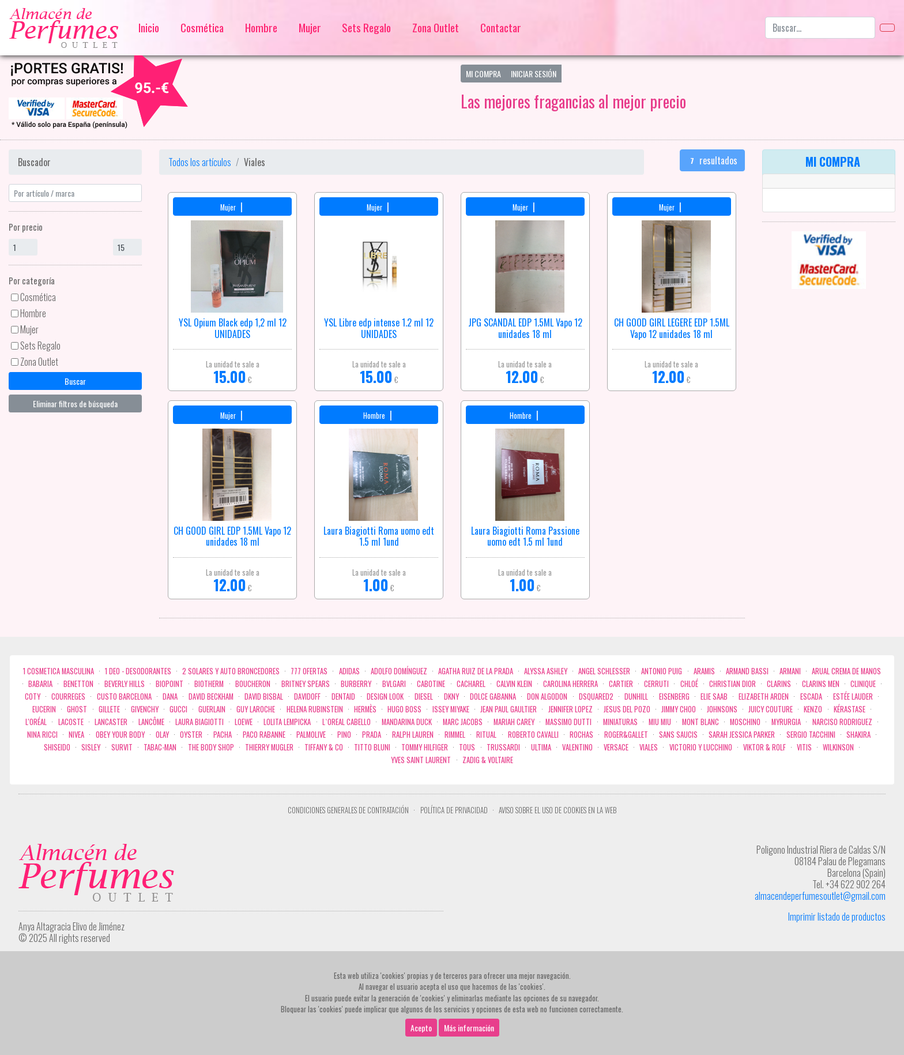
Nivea (76, 734)
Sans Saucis (678, 734)
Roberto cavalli (533, 734)
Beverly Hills (124, 683)
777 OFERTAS (309, 671)
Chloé (689, 683)
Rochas (581, 734)
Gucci (178, 709)
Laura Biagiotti (199, 721)
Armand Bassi (747, 671)
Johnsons (722, 709)
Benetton (78, 683)
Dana (170, 696)
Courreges (68, 696)
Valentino (577, 747)
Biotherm (209, 683)
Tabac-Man (160, 747)
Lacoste (71, 721)
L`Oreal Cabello (346, 721)
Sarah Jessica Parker (742, 734)
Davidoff (307, 696)
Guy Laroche (255, 709)
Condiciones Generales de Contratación (348, 810)
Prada (371, 734)
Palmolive (311, 734)
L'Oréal (36, 721)
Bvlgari (394, 683)
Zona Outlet (435, 27)
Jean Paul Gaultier (508, 709)
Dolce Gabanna (493, 696)
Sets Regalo (366, 27)
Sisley (90, 747)
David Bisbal (263, 696)
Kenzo (813, 709)
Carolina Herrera (570, 683)
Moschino (745, 721)
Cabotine (431, 683)
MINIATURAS (620, 721)
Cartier (621, 683)
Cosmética (202, 27)
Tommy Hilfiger (424, 747)
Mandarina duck (407, 721)
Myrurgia (786, 721)
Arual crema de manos (846, 671)
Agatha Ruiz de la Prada (475, 671)
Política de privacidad (454, 810)
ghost (77, 709)
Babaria (40, 683)
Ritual (486, 734)
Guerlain (211, 709)
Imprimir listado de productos (837, 916)
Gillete (109, 709)
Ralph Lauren (413, 734)
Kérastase (849, 709)
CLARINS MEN (820, 683)
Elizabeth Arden (764, 696)
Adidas (349, 671)
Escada (811, 696)
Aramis (704, 671)
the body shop (211, 747)
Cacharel (471, 683)
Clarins (779, 683)
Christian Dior (732, 683)
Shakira (858, 734)
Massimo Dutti (568, 721)
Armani (790, 671)
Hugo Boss (404, 709)
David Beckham (211, 696)
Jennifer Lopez (570, 709)
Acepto (421, 1028)
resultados (712, 160)
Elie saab (714, 696)
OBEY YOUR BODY (120, 734)
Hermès (365, 709)
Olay (162, 734)
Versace (616, 747)
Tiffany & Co (323, 747)
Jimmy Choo (678, 709)
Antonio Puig (661, 671)
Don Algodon (547, 696)
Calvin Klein (514, 683)
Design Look (385, 696)
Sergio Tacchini (810, 734)
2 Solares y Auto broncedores (231, 671)
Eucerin (44, 709)
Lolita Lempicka (287, 721)
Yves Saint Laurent (421, 759)
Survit (122, 747)
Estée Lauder (853, 696)
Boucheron (252, 683)
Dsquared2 (596, 696)
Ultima (541, 747)
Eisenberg (674, 696)
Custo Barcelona (124, 696)
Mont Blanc (700, 721)
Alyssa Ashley (545, 671)
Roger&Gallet (626, 734)
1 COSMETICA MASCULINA (58, 671)
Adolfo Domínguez (399, 671)
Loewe (244, 721)
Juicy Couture (770, 709)
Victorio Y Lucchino (700, 747)
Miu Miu (660, 721)
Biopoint (169, 683)
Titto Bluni (372, 747)
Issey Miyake (450, 709)
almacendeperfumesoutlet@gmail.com (820, 896)
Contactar (500, 27)
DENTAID (343, 696)
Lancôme (151, 721)
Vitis (804, 747)
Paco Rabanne (264, 734)
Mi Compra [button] (483, 73)
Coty (32, 696)
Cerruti (656, 683)
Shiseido (57, 747)
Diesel (424, 696)
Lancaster (111, 721)
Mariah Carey (514, 721)
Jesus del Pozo (627, 709)
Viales (648, 747)
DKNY (451, 696)
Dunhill (636, 696)
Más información (469, 1028)
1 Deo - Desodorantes (138, 671)
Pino (344, 734)
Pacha (222, 734)
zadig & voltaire (487, 759)
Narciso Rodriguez (842, 721)
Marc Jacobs (463, 721)
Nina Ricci (42, 734)
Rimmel (455, 734)
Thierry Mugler (269, 747)
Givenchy (145, 709)
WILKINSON (838, 747)
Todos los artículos (199, 162)
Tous (467, 747)
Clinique (863, 683)
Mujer (310, 27)
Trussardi (503, 747)
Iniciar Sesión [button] (533, 73)
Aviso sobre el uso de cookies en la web (557, 810)
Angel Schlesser (604, 671)
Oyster (191, 734)
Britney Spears (305, 683)
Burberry (356, 683)
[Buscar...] (820, 28)
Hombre (261, 27)
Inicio (148, 27)
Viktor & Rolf (764, 747)
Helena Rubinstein (315, 709)
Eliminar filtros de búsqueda (75, 403)
